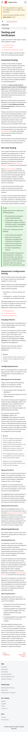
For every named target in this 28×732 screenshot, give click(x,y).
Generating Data (5, 131)
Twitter (3, 706)
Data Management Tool (7, 676)
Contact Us (4, 708)
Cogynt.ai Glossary (6, 679)
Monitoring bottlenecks (10, 315)
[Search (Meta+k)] (25, 2)
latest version (7, 17)
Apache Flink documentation (15, 513)
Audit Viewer (4, 672)
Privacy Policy (5, 719)
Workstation (4, 669)
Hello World (4, 690)
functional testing (10, 169)
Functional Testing (9, 45)
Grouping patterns (9, 311)
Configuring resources (10, 313)
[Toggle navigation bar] (2, 2)
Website (3, 701)
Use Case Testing (8, 47)
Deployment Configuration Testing (13, 50)
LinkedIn (3, 704)
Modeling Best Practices (8, 688)
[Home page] (2, 21)
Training (3, 717)
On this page (5, 28)
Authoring (4, 667)
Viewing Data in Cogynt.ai (8, 692)
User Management (6, 674)
